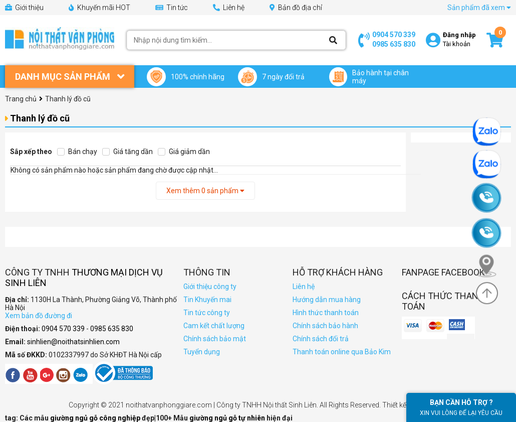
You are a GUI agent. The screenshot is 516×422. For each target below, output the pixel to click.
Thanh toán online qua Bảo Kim (342, 352)
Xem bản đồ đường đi (38, 316)
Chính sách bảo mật (214, 339)
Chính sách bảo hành (325, 326)
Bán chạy (77, 152)
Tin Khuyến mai (207, 300)
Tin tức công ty (206, 313)
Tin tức (171, 8)
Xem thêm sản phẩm (205, 191)
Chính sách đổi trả (321, 339)
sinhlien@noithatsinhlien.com (73, 342)
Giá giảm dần (184, 152)
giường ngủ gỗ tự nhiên (228, 418)
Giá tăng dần (127, 152)
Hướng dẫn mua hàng (327, 300)
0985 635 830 (393, 44)
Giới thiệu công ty (209, 287)
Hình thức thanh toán (326, 313)
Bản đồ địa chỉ (296, 8)
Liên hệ (228, 8)
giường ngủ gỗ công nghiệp (96, 418)
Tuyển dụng (201, 352)
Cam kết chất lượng (213, 326)
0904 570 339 (393, 35)
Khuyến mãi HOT (99, 8)
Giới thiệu (24, 8)
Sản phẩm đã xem (479, 8)
